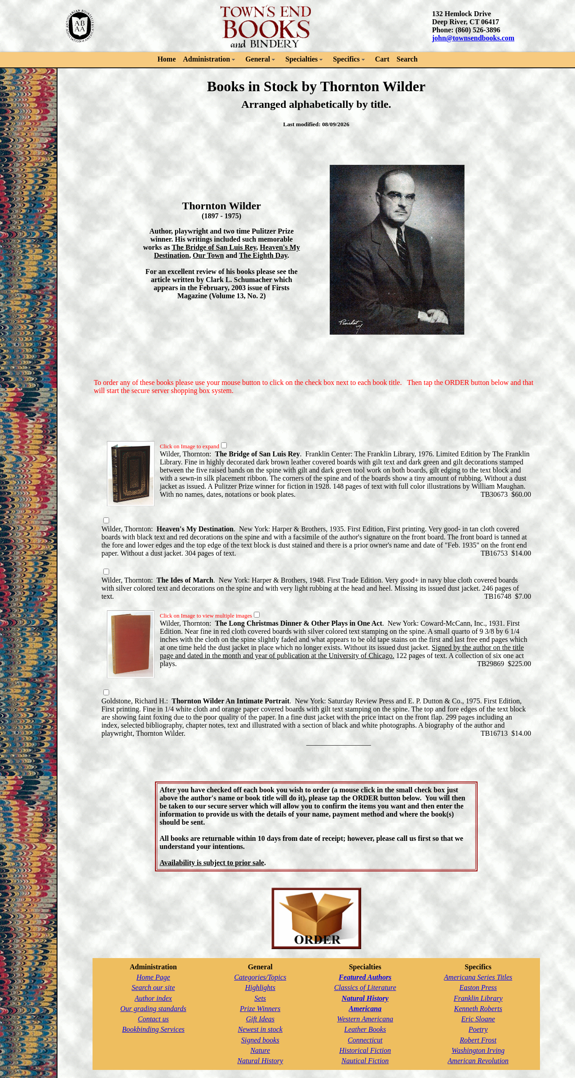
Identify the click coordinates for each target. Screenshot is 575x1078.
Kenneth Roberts (478, 1008)
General (257, 59)
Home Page (153, 977)
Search (407, 59)
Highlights (260, 987)
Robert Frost (478, 1040)
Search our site (153, 987)
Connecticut (365, 1040)
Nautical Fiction (365, 1061)
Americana (365, 1008)
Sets (260, 998)
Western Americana (365, 1019)
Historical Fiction (365, 1050)
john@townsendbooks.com (473, 38)
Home (166, 59)
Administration (206, 59)
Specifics (346, 59)
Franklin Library (478, 998)
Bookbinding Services (153, 1029)
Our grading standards (153, 1008)
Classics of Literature (365, 987)
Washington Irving (477, 1050)
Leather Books (365, 1029)
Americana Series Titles (478, 977)
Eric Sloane (478, 1019)
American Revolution (478, 1061)
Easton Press (478, 987)
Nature (260, 1050)
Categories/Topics (260, 977)
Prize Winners (260, 1008)
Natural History (260, 1061)
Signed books (260, 1040)
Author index (153, 998)
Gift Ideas (260, 1019)
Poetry (478, 1029)
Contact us (153, 1019)
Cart (382, 59)
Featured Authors (365, 977)
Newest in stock (260, 1029)
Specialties (301, 59)
